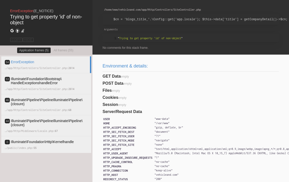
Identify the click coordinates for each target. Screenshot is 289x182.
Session (110, 104)
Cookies (110, 97)
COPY (16, 40)
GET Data (112, 76)
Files (107, 90)
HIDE (28, 40)
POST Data (113, 83)
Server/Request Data (122, 111)
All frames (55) (63, 50)
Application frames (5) (34, 50)
